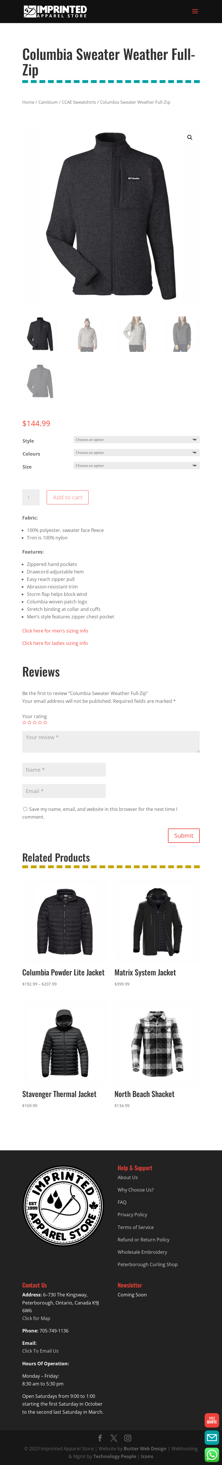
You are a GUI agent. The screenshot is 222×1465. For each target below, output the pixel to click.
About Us (128, 1177)
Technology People (114, 1456)
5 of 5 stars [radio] (45, 722)
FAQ (122, 1202)
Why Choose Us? (136, 1190)
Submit (183, 835)
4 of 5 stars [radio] (40, 722)
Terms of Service (136, 1227)
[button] (190, 137)
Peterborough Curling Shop (148, 1264)
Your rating (34, 716)
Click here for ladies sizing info (55, 643)
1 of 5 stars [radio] (24, 722)
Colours (31, 454)
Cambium (48, 102)
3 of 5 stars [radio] (35, 722)
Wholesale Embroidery (142, 1252)
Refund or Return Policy (143, 1239)
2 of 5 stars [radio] (29, 722)
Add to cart (67, 497)
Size (27, 467)
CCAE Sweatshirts (79, 102)
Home (28, 102)
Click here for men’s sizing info (55, 631)
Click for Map (36, 1318)
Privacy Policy (132, 1214)
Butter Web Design (145, 1448)
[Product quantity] (31, 497)
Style (28, 441)
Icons (147, 1456)
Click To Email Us (40, 1351)
